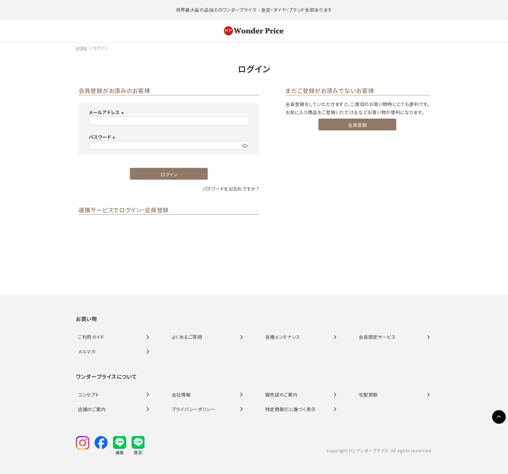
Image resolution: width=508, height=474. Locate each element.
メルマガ (87, 351)
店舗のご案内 (92, 409)
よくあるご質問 (187, 337)
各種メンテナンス (283, 337)
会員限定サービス (377, 337)
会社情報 (181, 394)
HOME (81, 48)
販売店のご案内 (281, 394)
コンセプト (88, 394)
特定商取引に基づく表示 (290, 409)
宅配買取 (368, 394)
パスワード (103, 137)
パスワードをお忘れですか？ (231, 188)
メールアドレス (107, 112)
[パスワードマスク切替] (244, 145)
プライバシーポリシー (193, 409)
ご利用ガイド (91, 337)
